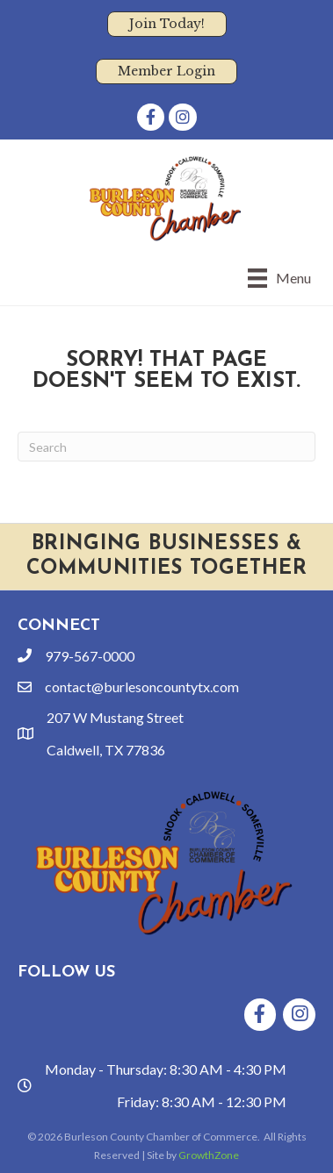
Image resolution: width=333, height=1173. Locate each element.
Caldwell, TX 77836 (106, 749)
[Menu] (279, 277)
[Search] (166, 446)
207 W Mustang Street (115, 717)
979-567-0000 (89, 655)
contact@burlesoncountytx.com (142, 686)
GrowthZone (208, 1155)
